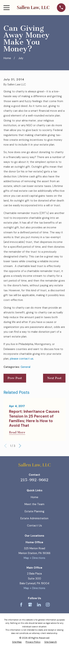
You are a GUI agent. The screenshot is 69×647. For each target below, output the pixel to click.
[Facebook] (21, 605)
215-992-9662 (34, 480)
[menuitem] (17, 642)
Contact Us (34, 525)
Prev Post (15, 378)
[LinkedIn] (39, 605)
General (25, 367)
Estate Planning (34, 511)
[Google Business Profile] (30, 605)
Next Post (54, 378)
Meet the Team (34, 504)
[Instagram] (48, 605)
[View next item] (20, 446)
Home (34, 497)
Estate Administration (34, 518)
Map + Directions (34, 558)
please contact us (21, 358)
